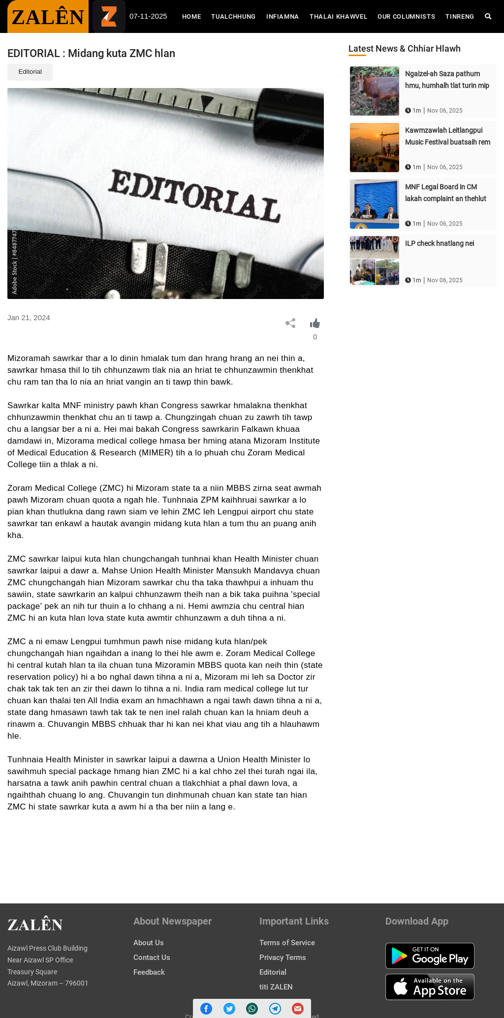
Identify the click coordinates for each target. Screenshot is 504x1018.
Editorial (30, 71)
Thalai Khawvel (338, 16)
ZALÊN (48, 17)
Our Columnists (406, 16)
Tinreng (459, 16)
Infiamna (282, 16)
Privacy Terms (282, 957)
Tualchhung (233, 16)
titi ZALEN (276, 987)
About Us (148, 942)
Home (194, 15)
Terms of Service (287, 942)
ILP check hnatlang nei (439, 243)
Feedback (149, 972)
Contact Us (151, 957)
